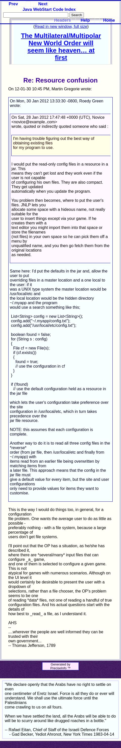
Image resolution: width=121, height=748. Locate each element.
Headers (62, 20)
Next (42, 4)
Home (109, 20)
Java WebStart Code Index (49, 9)
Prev (13, 4)
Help (85, 20)
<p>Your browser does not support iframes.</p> (61, 41)
